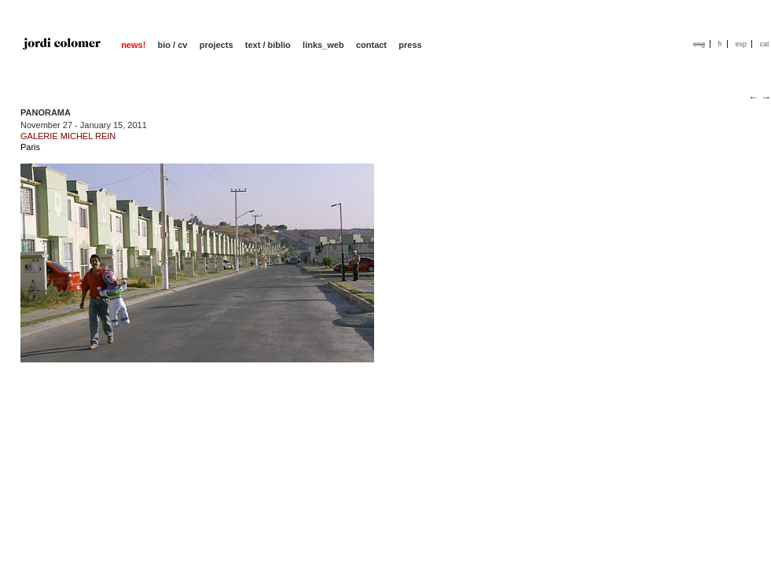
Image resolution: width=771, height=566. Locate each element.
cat (764, 44)
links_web (323, 45)
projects (216, 45)
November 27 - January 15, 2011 (83, 125)
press (409, 45)
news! (133, 45)
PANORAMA (45, 112)
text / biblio (268, 45)
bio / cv (173, 45)
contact (371, 45)
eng (699, 44)
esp (741, 44)
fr (720, 44)
